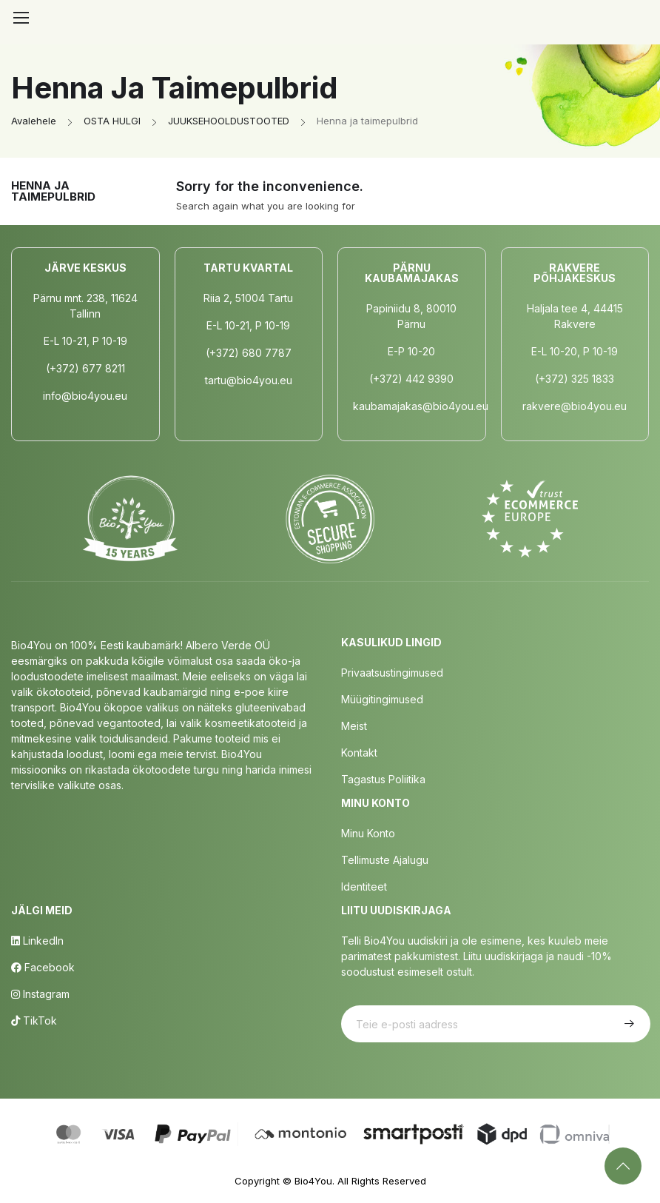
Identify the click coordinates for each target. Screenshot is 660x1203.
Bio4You (313, 1181)
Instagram (40, 994)
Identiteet (364, 886)
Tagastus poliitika (383, 779)
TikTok (34, 1020)
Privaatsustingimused (392, 672)
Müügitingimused (382, 699)
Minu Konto (368, 833)
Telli (627, 1023)
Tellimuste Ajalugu (384, 860)
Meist (354, 726)
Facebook (43, 967)
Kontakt (359, 752)
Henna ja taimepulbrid (53, 191)
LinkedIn (37, 940)
